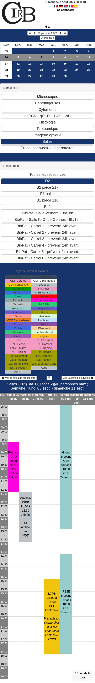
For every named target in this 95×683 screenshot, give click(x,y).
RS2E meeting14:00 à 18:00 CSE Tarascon (66, 602)
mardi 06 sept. (25, 396)
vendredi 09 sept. (66, 396)
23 (65, 69)
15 (53, 63)
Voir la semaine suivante (78, 377)
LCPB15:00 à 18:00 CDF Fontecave (52, 616)
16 (65, 63)
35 (6, 51)
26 (18, 76)
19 (18, 69)
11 (88, 57)
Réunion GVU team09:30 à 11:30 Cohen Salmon (13, 465)
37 (6, 63)
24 (76, 69)
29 (53, 76)
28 (41, 76)
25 (88, 69)
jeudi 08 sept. (52, 396)
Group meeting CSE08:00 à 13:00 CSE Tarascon (66, 465)
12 (18, 63)
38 (6, 69)
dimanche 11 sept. (88, 396)
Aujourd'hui (47, 38)
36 (6, 57)
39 (6, 76)
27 (29, 76)
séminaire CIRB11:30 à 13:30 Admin (25, 516)
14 (41, 63)
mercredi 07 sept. (38, 396)
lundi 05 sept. (13, 396)
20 (29, 69)
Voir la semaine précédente (18, 377)
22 (53, 69)
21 (41, 69)
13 (29, 63)
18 (88, 63)
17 (76, 63)
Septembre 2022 (47, 33)
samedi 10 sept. (77, 398)
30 (65, 76)
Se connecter (65, 9)
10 (76, 57)
